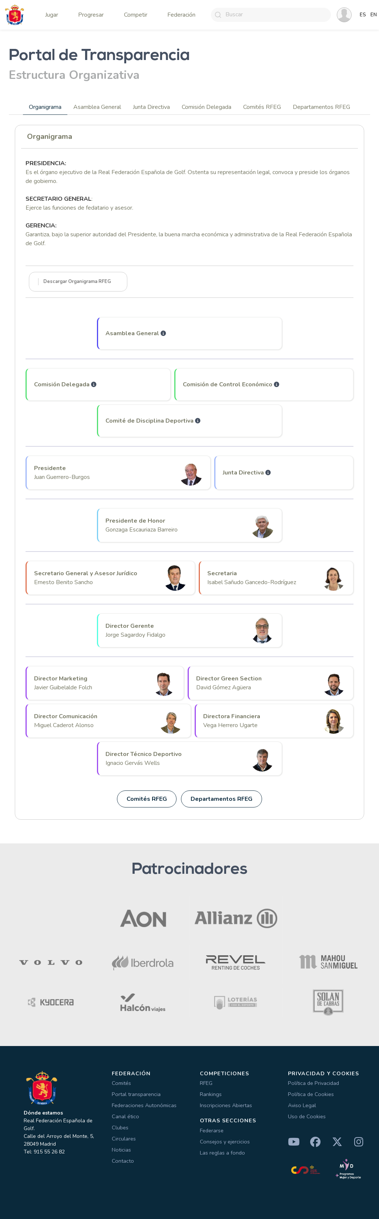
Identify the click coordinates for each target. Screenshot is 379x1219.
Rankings (211, 1094)
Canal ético (125, 1116)
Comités (121, 1083)
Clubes (120, 1127)
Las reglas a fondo (222, 1152)
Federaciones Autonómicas (144, 1105)
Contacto (123, 1161)
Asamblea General (97, 107)
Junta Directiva (151, 107)
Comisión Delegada (206, 107)
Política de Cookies (311, 1094)
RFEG (206, 1083)
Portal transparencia (136, 1094)
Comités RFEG (262, 107)
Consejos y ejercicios (225, 1141)
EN (373, 14)
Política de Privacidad (313, 1083)
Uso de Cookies (307, 1116)
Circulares (124, 1138)
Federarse (212, 1130)
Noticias (121, 1149)
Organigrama (45, 107)
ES (363, 14)
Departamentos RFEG (321, 107)
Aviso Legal (302, 1105)
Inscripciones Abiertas (226, 1105)
